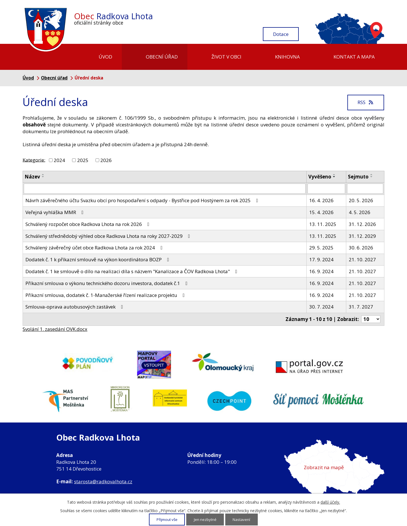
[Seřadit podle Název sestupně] (43, 177)
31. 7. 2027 (361, 306)
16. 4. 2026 (321, 200)
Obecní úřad (162, 56)
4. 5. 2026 (359, 212)
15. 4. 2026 (321, 212)
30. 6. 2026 (361, 247)
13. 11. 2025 (322, 224)
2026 (106, 160)
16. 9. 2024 (321, 271)
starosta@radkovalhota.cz (103, 481)
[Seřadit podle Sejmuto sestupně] (372, 177)
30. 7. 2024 (321, 306)
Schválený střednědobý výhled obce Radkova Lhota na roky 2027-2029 (108, 236)
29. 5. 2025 (321, 247)
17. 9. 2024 (321, 259)
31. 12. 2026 (362, 224)
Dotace (281, 34)
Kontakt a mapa (354, 56)
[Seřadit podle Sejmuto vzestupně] (372, 174)
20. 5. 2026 (361, 200)
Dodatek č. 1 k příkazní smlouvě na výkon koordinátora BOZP (98, 259)
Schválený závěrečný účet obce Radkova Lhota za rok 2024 (94, 247)
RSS (366, 102)
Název (32, 176)
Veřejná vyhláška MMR (55, 212)
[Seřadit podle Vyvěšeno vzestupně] (334, 174)
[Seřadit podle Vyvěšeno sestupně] (334, 177)
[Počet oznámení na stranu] (370, 319)
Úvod (105, 56)
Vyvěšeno (319, 176)
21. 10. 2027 (362, 259)
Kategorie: (34, 159)
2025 (82, 160)
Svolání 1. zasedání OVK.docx (55, 329)
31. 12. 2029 (362, 236)
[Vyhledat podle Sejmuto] (365, 189)
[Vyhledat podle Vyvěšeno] (326, 189)
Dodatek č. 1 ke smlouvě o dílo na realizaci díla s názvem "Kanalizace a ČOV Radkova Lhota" (132, 271)
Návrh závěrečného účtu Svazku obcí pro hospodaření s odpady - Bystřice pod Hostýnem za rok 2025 (142, 200)
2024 (59, 160)
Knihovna (287, 56)
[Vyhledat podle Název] (165, 189)
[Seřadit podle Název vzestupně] (43, 174)
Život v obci (226, 56)
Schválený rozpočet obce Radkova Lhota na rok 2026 (88, 224)
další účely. (330, 502)
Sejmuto (358, 176)
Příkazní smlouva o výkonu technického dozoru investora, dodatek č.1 (107, 283)
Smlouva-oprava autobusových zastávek (75, 306)
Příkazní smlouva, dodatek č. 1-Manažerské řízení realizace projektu (106, 295)
